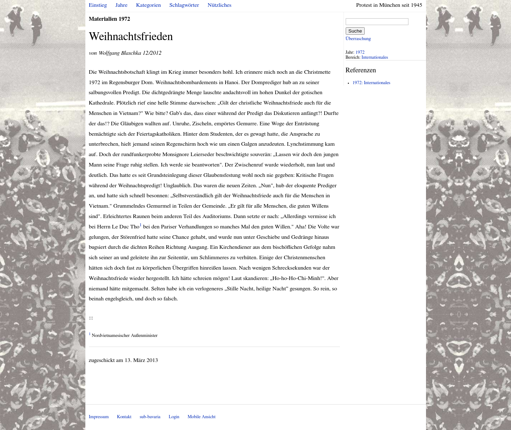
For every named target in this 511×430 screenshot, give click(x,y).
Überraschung (358, 39)
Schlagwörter (184, 5)
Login (174, 417)
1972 (360, 52)
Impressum (99, 417)
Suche (355, 31)
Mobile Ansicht (202, 417)
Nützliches (219, 5)
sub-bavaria (150, 417)
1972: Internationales (372, 83)
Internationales (374, 57)
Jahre (121, 5)
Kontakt (124, 417)
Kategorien (148, 5)
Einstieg (98, 5)
